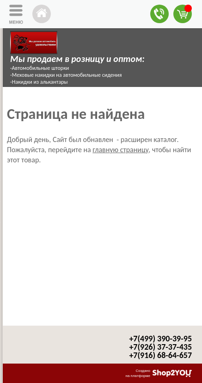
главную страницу (120, 149)
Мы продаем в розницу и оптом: (77, 58)
